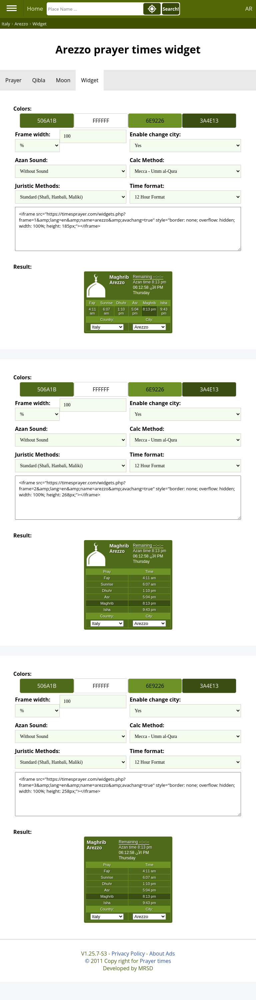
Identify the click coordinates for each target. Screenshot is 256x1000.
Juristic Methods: (37, 186)
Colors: (22, 108)
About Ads (162, 953)
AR (248, 8)
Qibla (38, 80)
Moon (63, 80)
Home (35, 8)
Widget (89, 80)
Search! (171, 9)
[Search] (94, 9)
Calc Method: (147, 160)
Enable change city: (155, 134)
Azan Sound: (31, 160)
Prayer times (155, 961)
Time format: (147, 186)
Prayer (13, 80)
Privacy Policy (128, 953)
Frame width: (32, 134)
